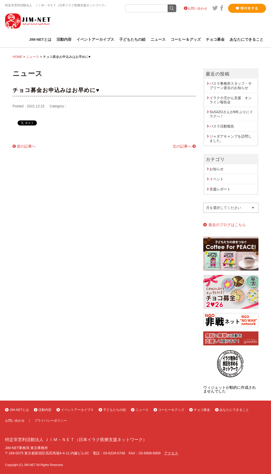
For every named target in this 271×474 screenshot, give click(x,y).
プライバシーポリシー (50, 420)
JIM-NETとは (40, 39)
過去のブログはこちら (227, 225)
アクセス (171, 453)
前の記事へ (26, 146)
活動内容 (64, 39)
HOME (17, 57)
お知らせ (217, 169)
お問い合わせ (197, 8)
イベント (217, 179)
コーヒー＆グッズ (186, 39)
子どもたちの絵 (132, 39)
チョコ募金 (215, 39)
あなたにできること (246, 39)
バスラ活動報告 (222, 126)
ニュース (158, 39)
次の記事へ (182, 146)
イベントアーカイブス (95, 39)
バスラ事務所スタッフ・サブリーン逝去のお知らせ (231, 85)
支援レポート (220, 189)
